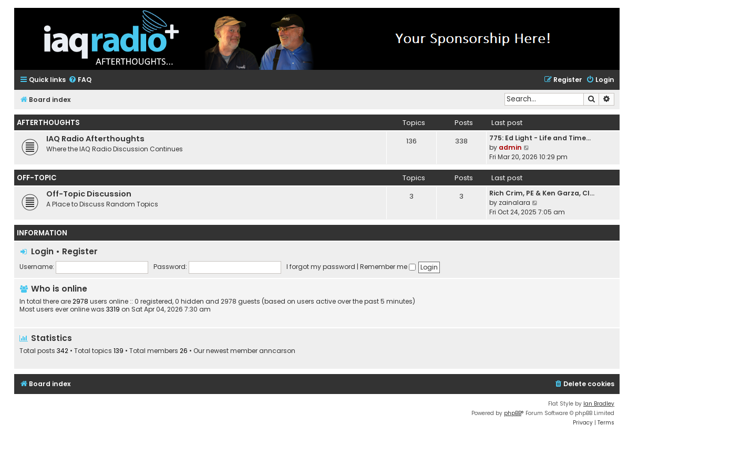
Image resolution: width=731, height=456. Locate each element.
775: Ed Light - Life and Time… (540, 137)
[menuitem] (79, 80)
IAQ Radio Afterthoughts (95, 138)
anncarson (277, 351)
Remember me (388, 266)
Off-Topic (37, 178)
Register (80, 251)
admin (510, 147)
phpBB (512, 413)
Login (42, 251)
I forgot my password (320, 266)
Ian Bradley (598, 404)
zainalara (514, 202)
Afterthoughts (48, 123)
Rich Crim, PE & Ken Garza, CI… (541, 193)
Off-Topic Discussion (88, 194)
